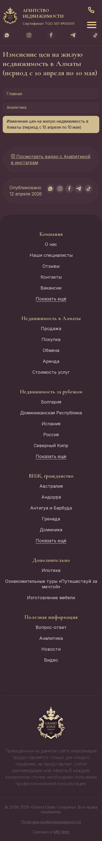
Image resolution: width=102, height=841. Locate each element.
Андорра (51, 497)
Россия (51, 434)
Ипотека (51, 570)
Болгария (51, 402)
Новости (51, 649)
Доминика (51, 529)
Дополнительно (51, 560)
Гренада (51, 519)
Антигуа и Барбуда (51, 508)
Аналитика (16, 107)
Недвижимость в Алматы (51, 318)
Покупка (51, 339)
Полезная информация (51, 617)
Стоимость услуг (51, 372)
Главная (14, 93)
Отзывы (51, 266)
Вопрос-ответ (51, 627)
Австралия (51, 486)
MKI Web (62, 832)
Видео (51, 660)
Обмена (51, 350)
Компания (51, 234)
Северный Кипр (51, 445)
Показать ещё (51, 299)
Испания (51, 423)
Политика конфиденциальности (51, 821)
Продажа (51, 328)
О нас (51, 244)
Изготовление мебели (51, 597)
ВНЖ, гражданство (51, 476)
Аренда (51, 361)
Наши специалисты (51, 255)
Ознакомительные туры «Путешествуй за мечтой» (51, 583)
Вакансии (51, 288)
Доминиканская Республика (51, 412)
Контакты (51, 277)
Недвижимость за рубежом (51, 391)
